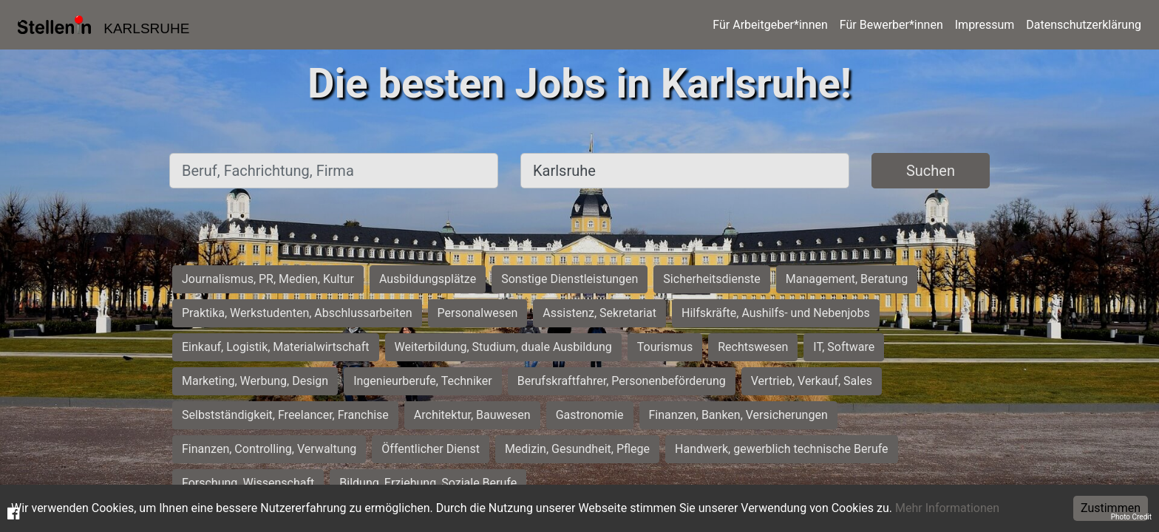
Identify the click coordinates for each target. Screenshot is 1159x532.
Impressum (985, 25)
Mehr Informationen (947, 508)
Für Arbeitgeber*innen (770, 25)
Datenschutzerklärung (1083, 25)
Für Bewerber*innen (891, 25)
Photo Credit (1131, 517)
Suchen (930, 171)
